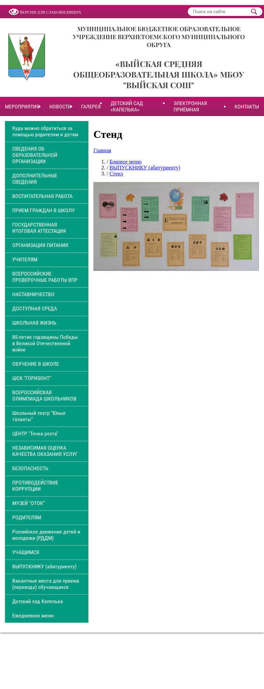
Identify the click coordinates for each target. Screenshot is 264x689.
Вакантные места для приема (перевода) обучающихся (45, 584)
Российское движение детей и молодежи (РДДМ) (46, 535)
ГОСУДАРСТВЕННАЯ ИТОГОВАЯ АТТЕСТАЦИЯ (39, 227)
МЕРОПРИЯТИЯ (22, 106)
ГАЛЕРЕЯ (91, 106)
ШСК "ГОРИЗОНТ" (31, 378)
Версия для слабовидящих (50, 12)
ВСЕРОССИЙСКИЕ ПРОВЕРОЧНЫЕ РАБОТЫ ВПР (45, 277)
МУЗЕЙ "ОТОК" (28, 503)
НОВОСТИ (60, 106)
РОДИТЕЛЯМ (26, 517)
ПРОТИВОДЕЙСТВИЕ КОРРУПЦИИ (35, 485)
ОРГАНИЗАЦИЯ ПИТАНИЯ (40, 245)
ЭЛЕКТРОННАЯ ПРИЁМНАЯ (190, 106)
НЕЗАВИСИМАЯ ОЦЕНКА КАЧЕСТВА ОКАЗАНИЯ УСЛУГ (45, 451)
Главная (102, 150)
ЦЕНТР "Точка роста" (35, 433)
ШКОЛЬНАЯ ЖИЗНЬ (34, 323)
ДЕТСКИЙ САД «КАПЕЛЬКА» (127, 106)
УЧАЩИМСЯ (25, 552)
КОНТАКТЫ (247, 106)
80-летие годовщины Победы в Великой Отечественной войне (45, 343)
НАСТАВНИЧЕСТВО (33, 294)
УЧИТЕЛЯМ (24, 259)
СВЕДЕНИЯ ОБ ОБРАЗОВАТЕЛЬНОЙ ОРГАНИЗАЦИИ (34, 155)
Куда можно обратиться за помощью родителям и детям (45, 131)
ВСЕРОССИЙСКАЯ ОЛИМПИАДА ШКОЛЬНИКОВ (44, 395)
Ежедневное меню (33, 615)
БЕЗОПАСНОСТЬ (30, 468)
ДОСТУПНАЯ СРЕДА (34, 308)
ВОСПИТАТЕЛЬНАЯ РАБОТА (42, 196)
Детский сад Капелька (37, 601)
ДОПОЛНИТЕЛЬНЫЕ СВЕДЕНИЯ (34, 178)
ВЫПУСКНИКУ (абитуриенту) (44, 566)
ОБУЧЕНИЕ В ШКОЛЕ (35, 364)
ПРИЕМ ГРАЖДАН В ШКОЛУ (43, 210)
